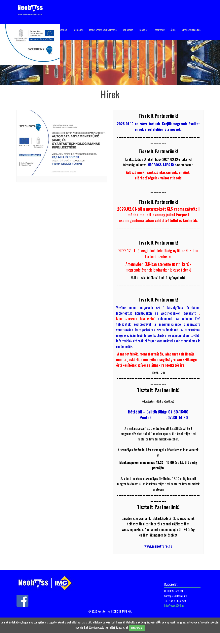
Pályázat (143, 30)
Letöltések (159, 30)
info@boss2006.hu (174, 605)
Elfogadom (136, 628)
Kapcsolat (128, 30)
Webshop (62, 30)
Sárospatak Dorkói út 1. (176, 595)
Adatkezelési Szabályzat (114, 627)
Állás (172, 30)
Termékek (78, 30)
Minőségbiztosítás (191, 30)
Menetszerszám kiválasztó (103, 30)
